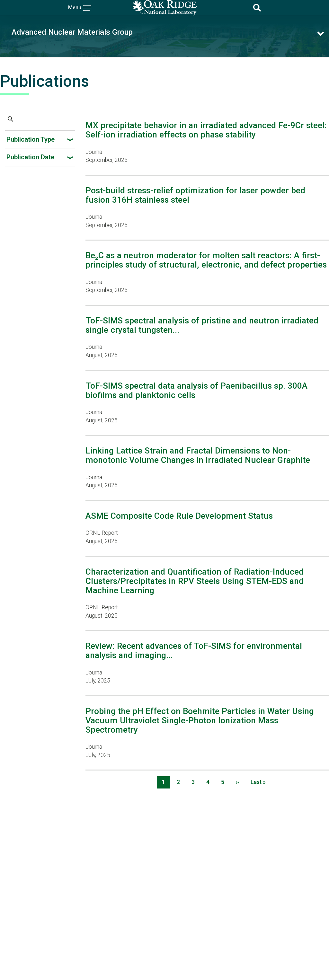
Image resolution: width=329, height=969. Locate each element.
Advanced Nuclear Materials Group (72, 32)
